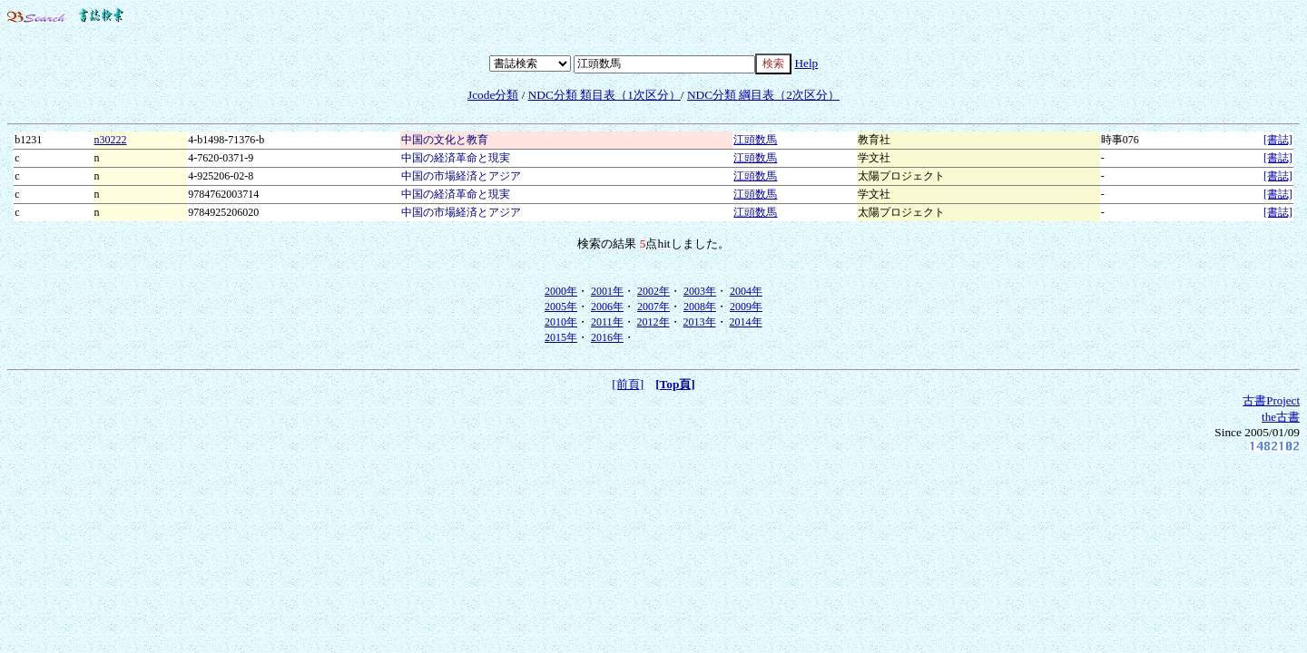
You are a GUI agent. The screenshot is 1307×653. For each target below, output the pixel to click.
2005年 (561, 306)
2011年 (607, 322)
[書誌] (1277, 139)
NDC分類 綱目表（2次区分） (763, 95)
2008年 (699, 306)
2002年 (653, 291)
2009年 (746, 306)
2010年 (561, 322)
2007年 (653, 306)
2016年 (607, 337)
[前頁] (628, 384)
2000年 (561, 291)
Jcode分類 (492, 95)
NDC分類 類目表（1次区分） (604, 95)
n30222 (110, 139)
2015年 (561, 337)
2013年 (699, 322)
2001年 (607, 291)
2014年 (746, 322)
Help (806, 63)
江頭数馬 (755, 139)
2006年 (607, 306)
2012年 (653, 322)
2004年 (746, 291)
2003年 (699, 291)
